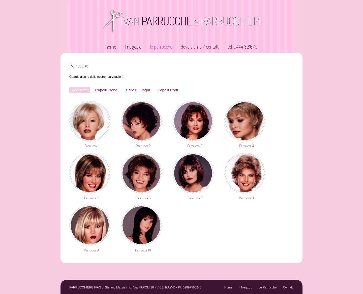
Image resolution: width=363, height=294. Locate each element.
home (111, 46)
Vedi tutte (80, 90)
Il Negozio (245, 287)
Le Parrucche (268, 287)
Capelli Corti (167, 90)
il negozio (133, 46)
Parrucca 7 (195, 198)
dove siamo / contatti (200, 46)
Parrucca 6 (143, 198)
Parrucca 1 (91, 145)
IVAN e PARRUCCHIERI (190, 21)
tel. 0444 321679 (242, 46)
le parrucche (161, 46)
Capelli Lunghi (138, 90)
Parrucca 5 (91, 198)
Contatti (288, 287)
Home (228, 287)
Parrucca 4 (246, 145)
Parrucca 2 (143, 145)
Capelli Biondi (106, 90)
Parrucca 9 (91, 250)
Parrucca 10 (143, 250)
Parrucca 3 (194, 145)
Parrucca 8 (246, 198)
